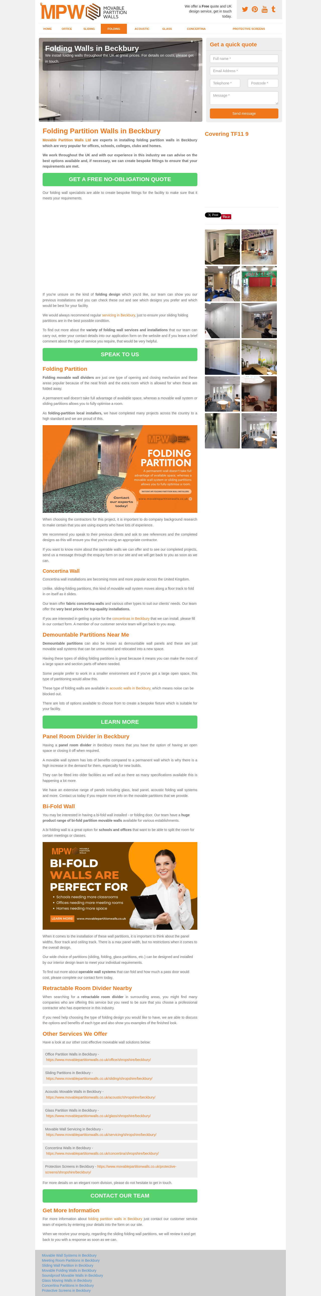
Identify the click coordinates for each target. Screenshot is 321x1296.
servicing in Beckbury (118, 315)
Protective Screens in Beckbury (66, 1290)
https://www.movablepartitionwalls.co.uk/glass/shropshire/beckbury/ (98, 1116)
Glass (167, 28)
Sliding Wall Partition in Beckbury (67, 1265)
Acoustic (142, 28)
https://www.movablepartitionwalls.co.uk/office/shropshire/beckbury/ (98, 1060)
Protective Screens (249, 28)
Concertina (196, 28)
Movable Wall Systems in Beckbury (69, 1255)
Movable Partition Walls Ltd (67, 140)
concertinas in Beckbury (131, 619)
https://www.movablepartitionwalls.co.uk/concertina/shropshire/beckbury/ (102, 1153)
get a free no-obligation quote (120, 179)
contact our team (120, 1196)
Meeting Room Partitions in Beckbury (71, 1260)
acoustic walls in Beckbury (130, 688)
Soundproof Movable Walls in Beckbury (72, 1275)
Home (47, 28)
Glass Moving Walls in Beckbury (67, 1280)
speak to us (120, 354)
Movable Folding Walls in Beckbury (69, 1270)
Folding (114, 28)
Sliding (89, 28)
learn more (120, 722)
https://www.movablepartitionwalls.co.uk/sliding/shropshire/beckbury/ (99, 1079)
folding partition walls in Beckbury (115, 1219)
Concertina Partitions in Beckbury (68, 1285)
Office (67, 28)
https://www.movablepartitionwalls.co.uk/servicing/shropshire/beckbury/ (101, 1135)
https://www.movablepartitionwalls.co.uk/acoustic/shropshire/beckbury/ (100, 1097)
